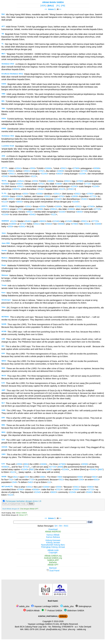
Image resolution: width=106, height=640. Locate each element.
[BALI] (51, 5)
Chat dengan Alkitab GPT (29, 509)
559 (26, 477)
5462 (30, 482)
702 (10, 479)
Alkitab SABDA (21, 513)
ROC (66, 526)
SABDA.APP (53, 560)
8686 (60, 467)
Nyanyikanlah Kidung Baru (53, 545)
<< (46, 9)
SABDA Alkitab (31, 610)
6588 (80, 477)
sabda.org (81, 629)
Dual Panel (53, 570)
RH (60, 526)
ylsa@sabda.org (53, 629)
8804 (26, 464)
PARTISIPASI (52, 616)
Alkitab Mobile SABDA (53, 2)
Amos (51, 9)
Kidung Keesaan (53, 540)
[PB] (63, 5)
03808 (60, 171)
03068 (48, 168)
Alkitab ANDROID (53, 531)
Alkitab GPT (23, 515)
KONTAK (41, 616)
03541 (18, 168)
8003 (96, 479)
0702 (41, 171)
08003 (59, 174)
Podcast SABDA (52, 610)
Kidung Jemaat (53, 542)
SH (55, 526)
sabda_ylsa (22, 606)
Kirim (31, 504)
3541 (15, 477)
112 (49, 482)
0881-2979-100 (31, 629)
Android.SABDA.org (53, 558)
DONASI (63, 616)
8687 (32, 469)
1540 (81, 479)
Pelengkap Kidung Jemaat (53, 547)
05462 (5, 176)
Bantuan (53, 568)
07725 (84, 171)
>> (60, 9)
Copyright (53, 552)
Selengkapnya (83, 606)
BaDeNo (53, 562)
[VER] (43, 5)
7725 (31, 479)
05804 (11, 171)
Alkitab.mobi (52, 550)
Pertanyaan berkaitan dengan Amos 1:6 (23, 501)
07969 (76, 168)
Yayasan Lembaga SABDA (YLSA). (43, 624)
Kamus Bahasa (53, 537)
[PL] (58, 5)
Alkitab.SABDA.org (53, 556)
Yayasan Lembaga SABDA (44, 606)
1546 (14, 482)
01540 (44, 174)
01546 (82, 174)
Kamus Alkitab (53, 535)
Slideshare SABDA (74, 610)
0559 (32, 168)
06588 (96, 168)
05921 (63, 168)
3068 (42, 477)
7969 (59, 477)
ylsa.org (71, 629)
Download (53, 529)
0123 (34, 176)
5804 (94, 477)
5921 (61, 479)
